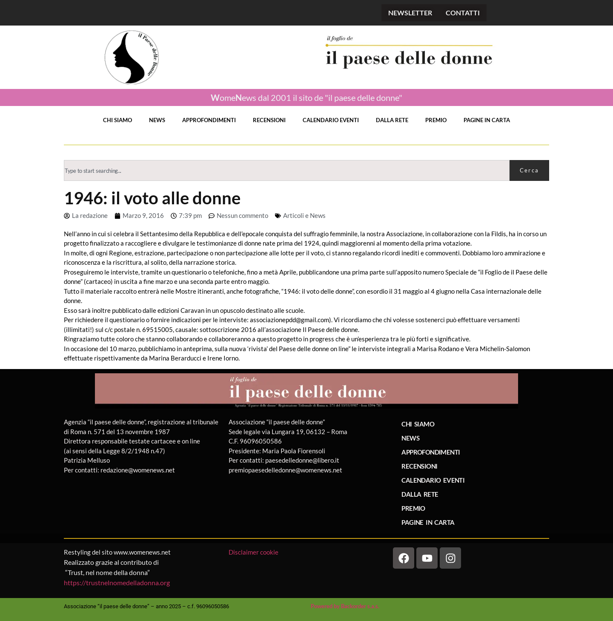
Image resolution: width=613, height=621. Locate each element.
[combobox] (287, 170)
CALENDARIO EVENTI (331, 120)
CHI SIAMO (117, 120)
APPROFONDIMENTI (209, 120)
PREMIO (436, 120)
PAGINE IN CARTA (487, 120)
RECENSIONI (269, 120)
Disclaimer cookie (254, 552)
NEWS (157, 120)
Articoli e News (304, 215)
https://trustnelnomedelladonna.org (117, 582)
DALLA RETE (392, 120)
